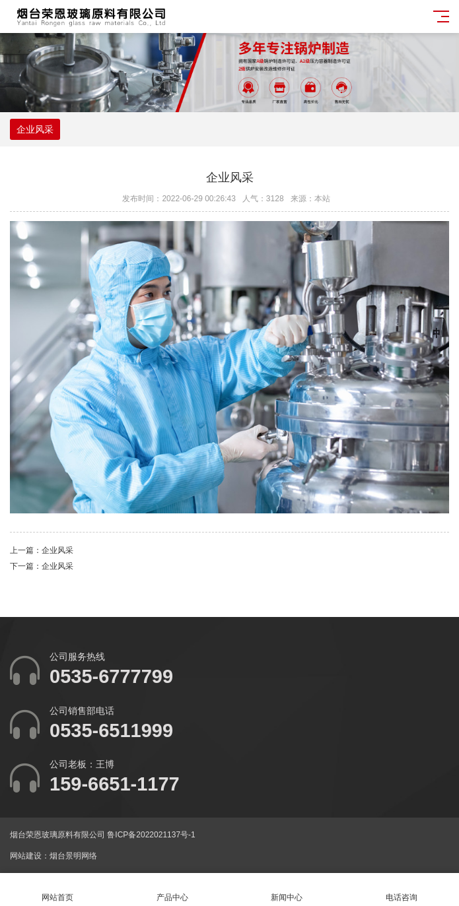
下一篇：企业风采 (41, 566)
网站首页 (57, 890)
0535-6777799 (111, 676)
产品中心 (172, 890)
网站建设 (26, 855)
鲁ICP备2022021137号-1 (151, 834)
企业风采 (35, 129)
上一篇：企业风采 (41, 550)
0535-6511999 (111, 730)
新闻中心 (287, 890)
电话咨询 (401, 890)
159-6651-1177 (115, 783)
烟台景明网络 (73, 855)
